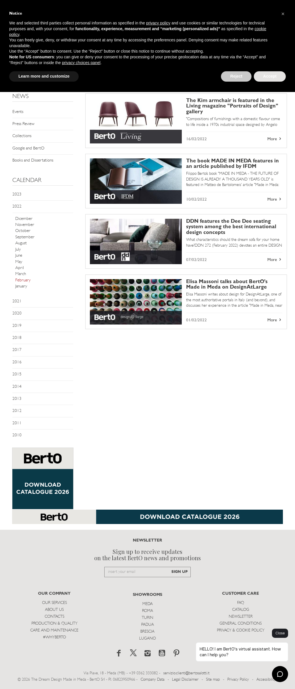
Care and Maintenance (54, 630)
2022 (17, 206)
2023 (17, 194)
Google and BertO (28, 148)
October (23, 231)
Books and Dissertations (32, 160)
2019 (17, 326)
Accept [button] (270, 76)
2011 (17, 423)
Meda (147, 604)
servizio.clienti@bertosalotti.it (186, 673)
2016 (17, 362)
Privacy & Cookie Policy (240, 630)
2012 (17, 411)
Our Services (54, 603)
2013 (17, 399)
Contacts (54, 617)
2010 (17, 435)
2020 (17, 313)
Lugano (147, 638)
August (21, 243)
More (274, 139)
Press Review (23, 124)
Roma (147, 611)
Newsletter (241, 617)
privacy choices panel (81, 62)
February (23, 280)
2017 (17, 350)
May (18, 262)
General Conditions (241, 623)
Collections (21, 136)
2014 (17, 387)
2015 (17, 374)
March (20, 274)
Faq (240, 603)
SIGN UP (179, 572)
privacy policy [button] (158, 23)
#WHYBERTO (54, 637)
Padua (147, 625)
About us (54, 610)
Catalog (240, 610)
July (18, 249)
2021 (17, 301)
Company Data (152, 680)
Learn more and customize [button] (43, 76)
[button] (283, 13)
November (24, 225)
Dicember (24, 219)
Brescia (147, 631)
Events (17, 112)
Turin (147, 618)
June (18, 256)
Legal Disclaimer (185, 680)
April (19, 268)
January (21, 286)
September (25, 237)
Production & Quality (54, 623)
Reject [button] (236, 76)
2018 (17, 338)
